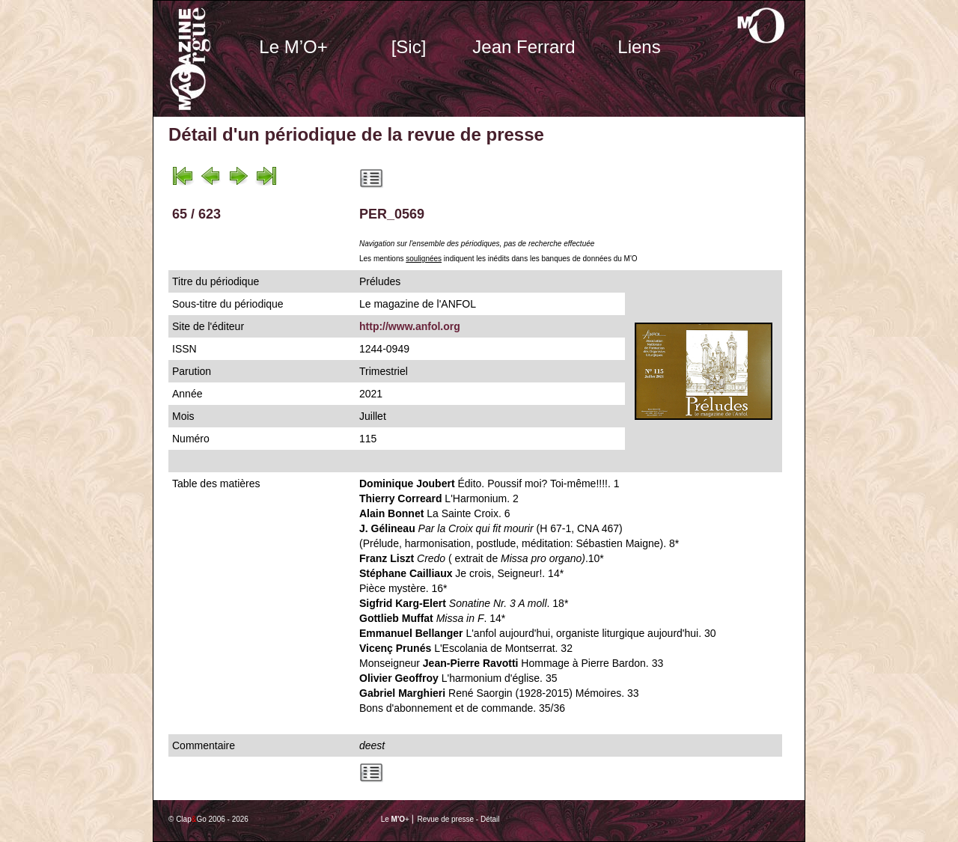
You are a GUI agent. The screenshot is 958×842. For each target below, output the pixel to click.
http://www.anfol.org (409, 326)
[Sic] (409, 47)
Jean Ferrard (523, 47)
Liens (638, 47)
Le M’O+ (293, 47)
